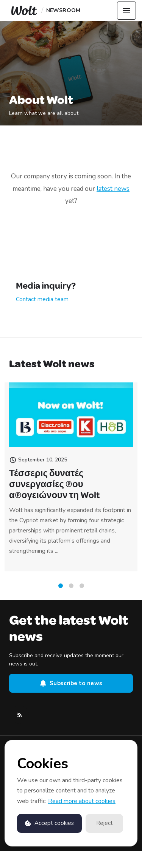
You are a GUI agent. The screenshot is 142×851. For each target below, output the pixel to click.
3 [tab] (82, 588)
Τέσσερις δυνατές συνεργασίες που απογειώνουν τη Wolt (54, 491)
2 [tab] (71, 588)
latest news (113, 188)
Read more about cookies (81, 801)
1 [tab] (60, 588)
